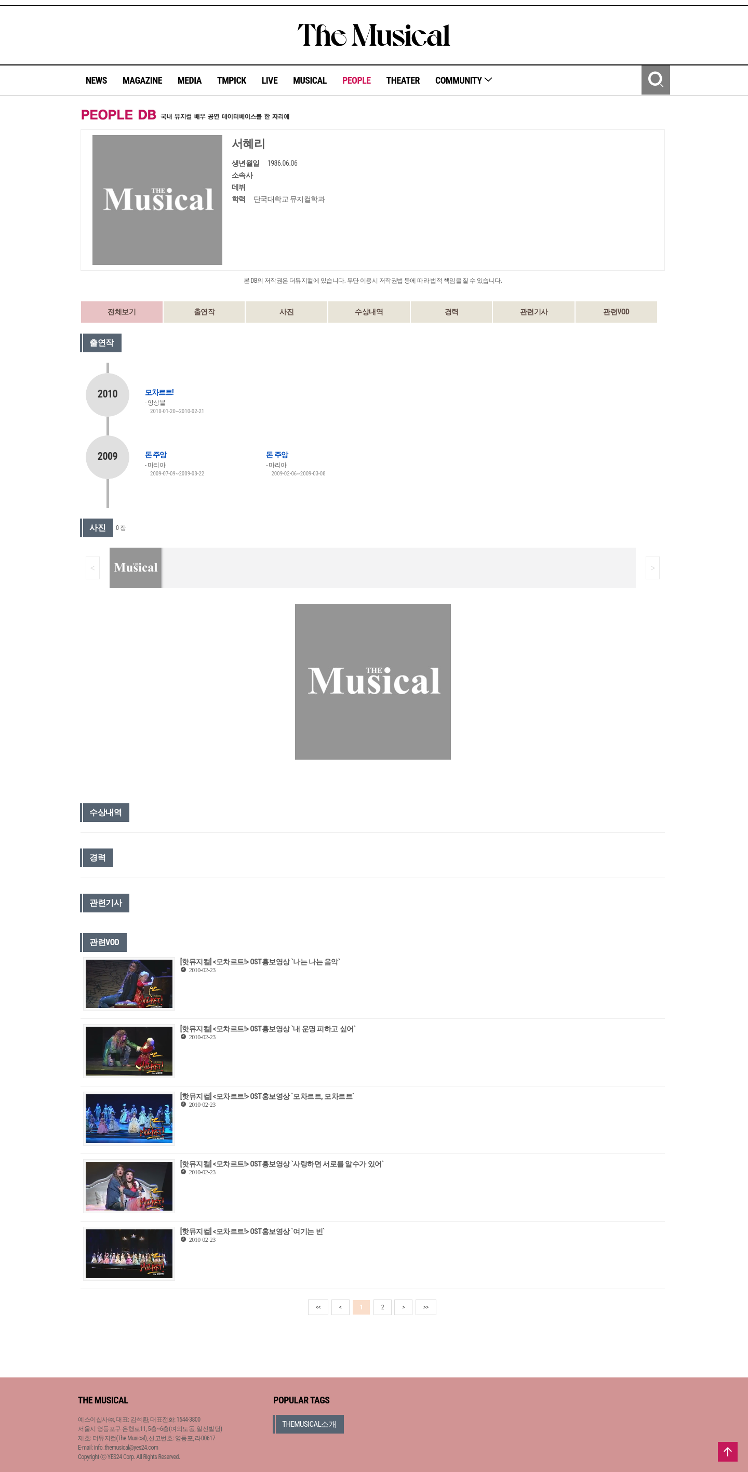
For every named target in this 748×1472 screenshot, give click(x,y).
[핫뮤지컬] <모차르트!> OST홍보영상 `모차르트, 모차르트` (267, 1096)
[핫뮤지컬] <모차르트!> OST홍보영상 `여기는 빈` (252, 1231)
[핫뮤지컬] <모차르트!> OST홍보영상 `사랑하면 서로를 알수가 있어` (282, 1164)
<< (318, 1307)
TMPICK (231, 80)
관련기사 (534, 312)
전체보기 (122, 312)
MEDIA (190, 80)
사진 (286, 312)
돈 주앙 (155, 454)
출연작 (204, 312)
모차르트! (159, 392)
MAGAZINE (142, 80)
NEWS (96, 80)
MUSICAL (310, 80)
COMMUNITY (464, 80)
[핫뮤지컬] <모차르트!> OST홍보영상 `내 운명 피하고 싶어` (268, 1029)
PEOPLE (356, 80)
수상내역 (369, 312)
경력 (452, 312)
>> (426, 1307)
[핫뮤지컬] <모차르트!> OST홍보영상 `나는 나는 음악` (260, 962)
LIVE (270, 80)
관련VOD (616, 312)
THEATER (403, 80)
